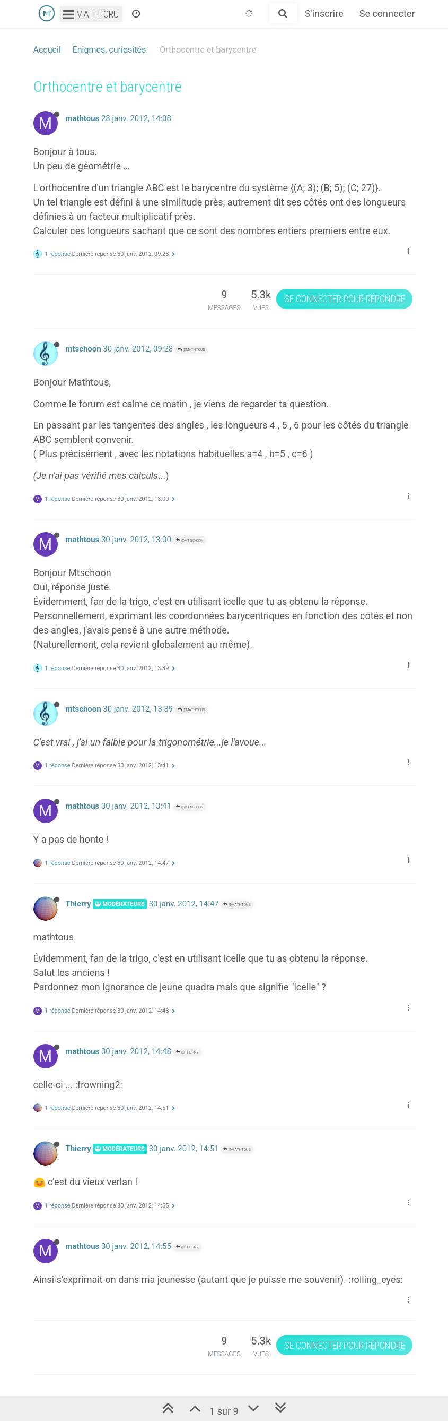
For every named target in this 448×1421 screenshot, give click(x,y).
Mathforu (91, 14)
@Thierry (187, 1052)
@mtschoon (189, 540)
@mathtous (191, 349)
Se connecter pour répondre (344, 298)
